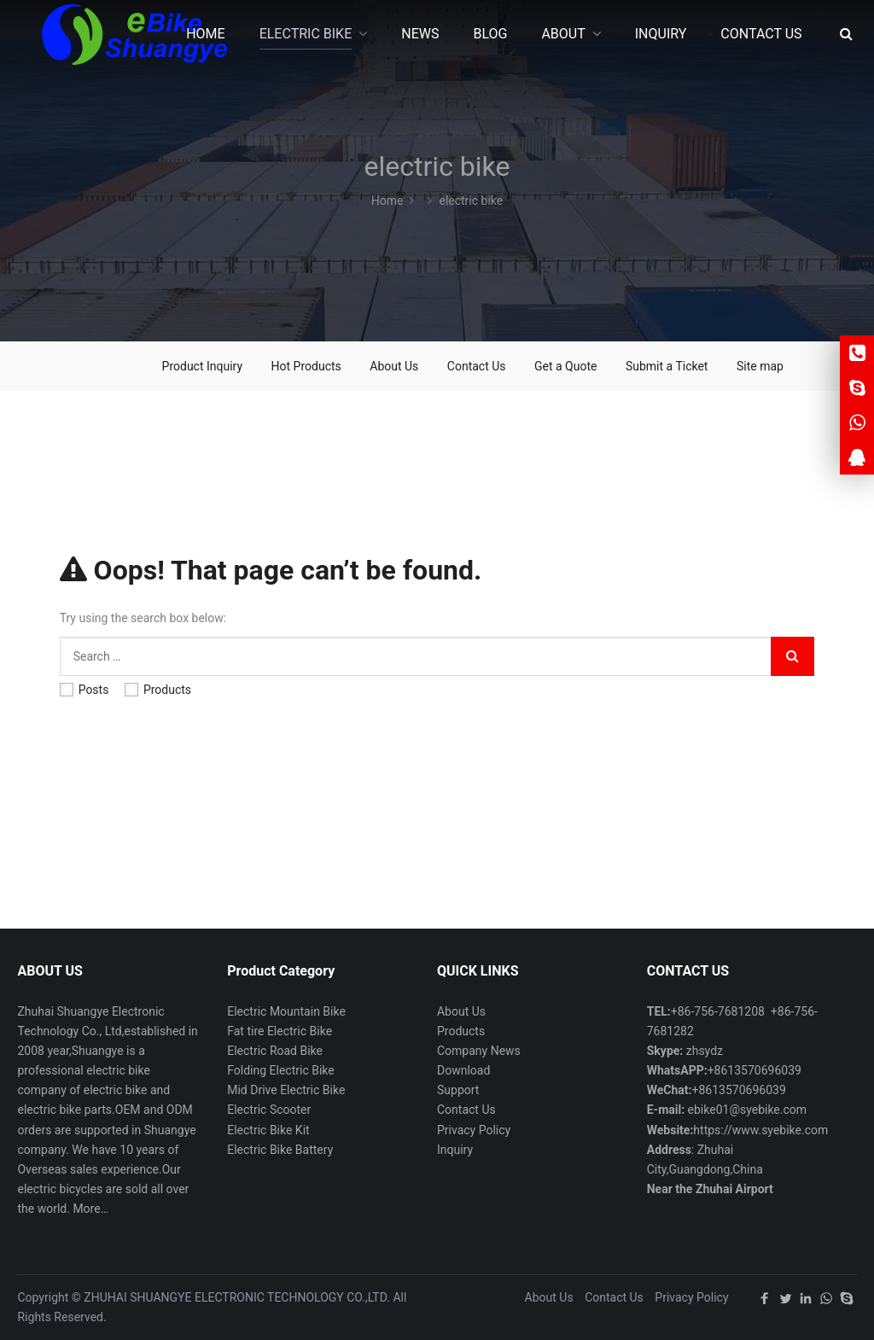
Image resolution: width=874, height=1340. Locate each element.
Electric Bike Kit (268, 1130)
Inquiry (455, 1149)
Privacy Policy (473, 1130)
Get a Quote (565, 366)
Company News (479, 1050)
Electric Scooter (269, 1109)
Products (158, 689)
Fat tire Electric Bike (279, 1031)
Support (458, 1090)
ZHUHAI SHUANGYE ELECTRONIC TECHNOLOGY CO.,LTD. (237, 1297)
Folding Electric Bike (281, 1070)
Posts (84, 689)
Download (463, 1070)
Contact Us (476, 366)
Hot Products (306, 366)
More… (90, 1208)
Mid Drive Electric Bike (286, 1090)
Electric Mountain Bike (286, 1011)
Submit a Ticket (667, 366)
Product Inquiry (202, 366)
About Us (394, 366)
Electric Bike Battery (280, 1149)
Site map (760, 366)
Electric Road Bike (275, 1050)
